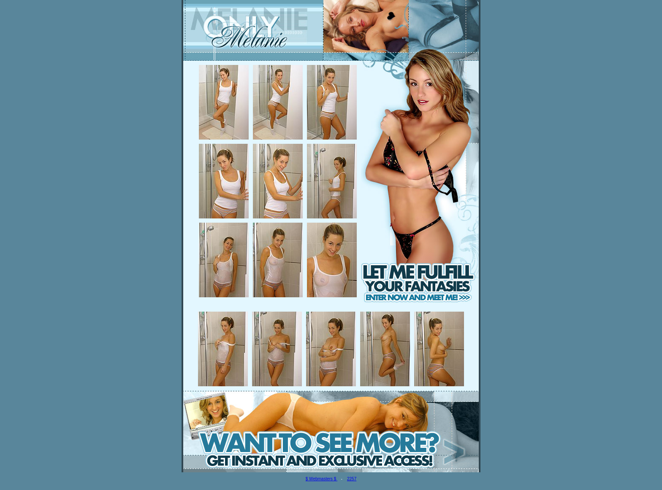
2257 (351, 479)
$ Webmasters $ (321, 479)
